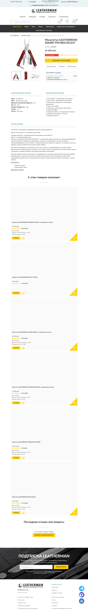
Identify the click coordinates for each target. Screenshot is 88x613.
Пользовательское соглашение (28, 601)
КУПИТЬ (16, 237)
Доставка (55, 580)
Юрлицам (32, 17)
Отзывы (42, 17)
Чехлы (40, 26)
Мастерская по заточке (44, 30)
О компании (63, 17)
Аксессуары (50, 26)
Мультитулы (17, 26)
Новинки (55, 596)
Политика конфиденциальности (62, 601)
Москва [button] (58, 72)
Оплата (55, 583)
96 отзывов (24, 331)
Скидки (55, 598)
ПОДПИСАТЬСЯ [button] (61, 560)
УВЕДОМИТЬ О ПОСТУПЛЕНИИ (61, 60)
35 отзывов (24, 386)
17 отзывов (24, 496)
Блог (54, 593)
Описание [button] (62, 66)
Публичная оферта (24, 598)
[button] (50, 2)
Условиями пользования (40, 566)
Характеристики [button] (51, 66)
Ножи (26, 26)
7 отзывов (24, 441)
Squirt (18, 109)
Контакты (52, 17)
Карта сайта (22, 596)
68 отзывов (24, 228)
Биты (33, 26)
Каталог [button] (23, 17)
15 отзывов (24, 283)
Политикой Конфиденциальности (53, 564)
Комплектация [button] (72, 66)
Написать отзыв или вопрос (44, 528)
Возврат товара (57, 586)
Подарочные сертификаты (66, 26)
